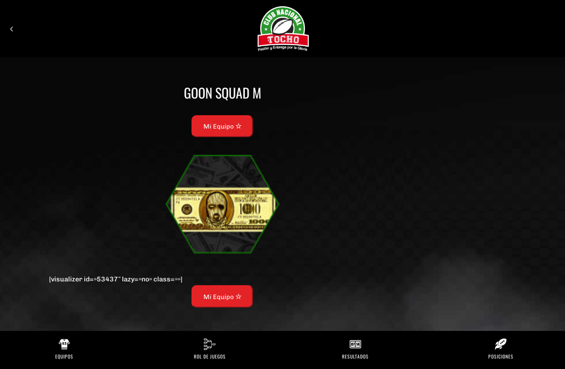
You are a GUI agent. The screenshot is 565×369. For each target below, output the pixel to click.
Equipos (64, 356)
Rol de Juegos (210, 356)
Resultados (355, 356)
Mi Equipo (222, 126)
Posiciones (501, 356)
